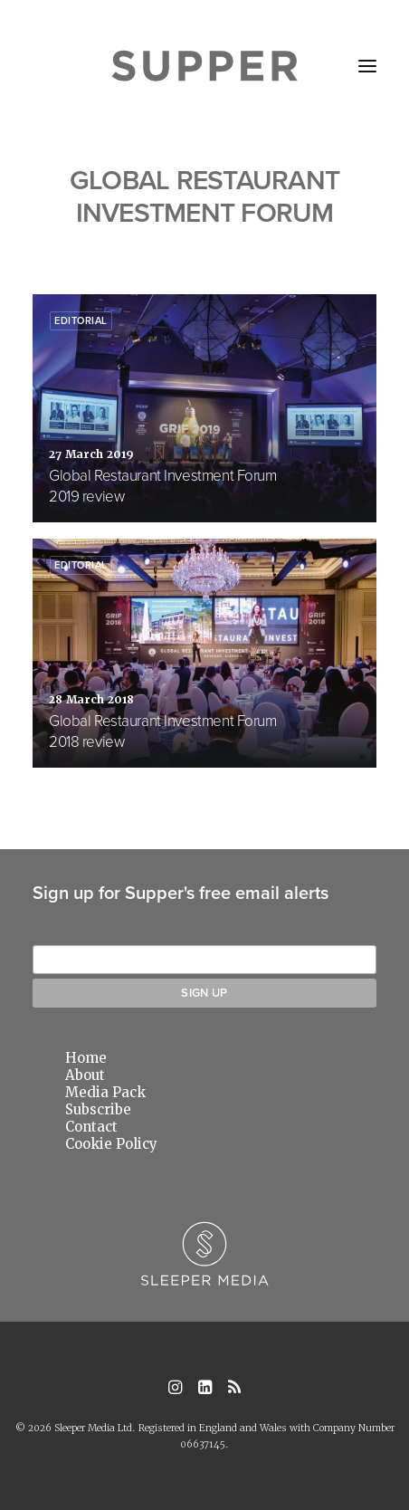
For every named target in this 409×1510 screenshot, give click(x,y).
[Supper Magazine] (205, 66)
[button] (367, 66)
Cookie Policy (111, 1143)
